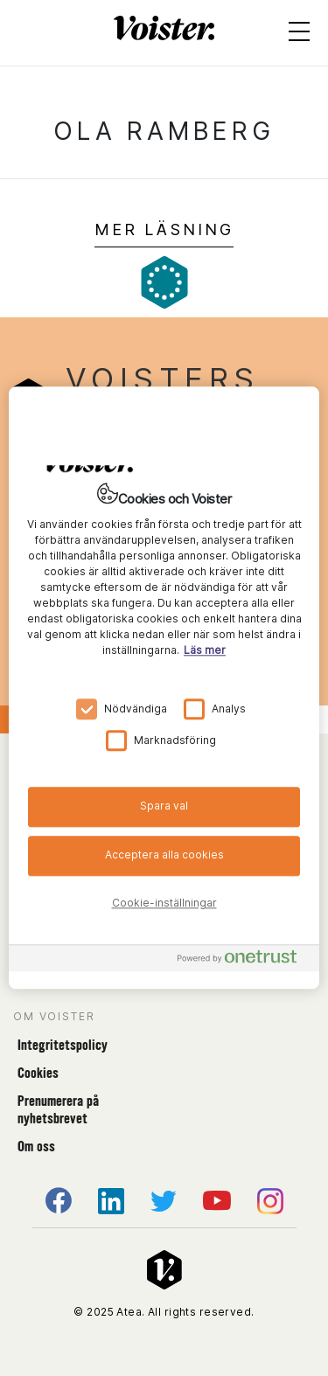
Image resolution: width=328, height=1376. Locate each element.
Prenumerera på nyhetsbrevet (58, 1110)
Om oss (36, 1146)
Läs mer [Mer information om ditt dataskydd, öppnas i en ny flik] (205, 650)
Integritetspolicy (62, 1045)
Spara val (164, 805)
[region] (164, 687)
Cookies (38, 1073)
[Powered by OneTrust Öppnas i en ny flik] (244, 961)
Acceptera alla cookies (164, 854)
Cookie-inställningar (164, 902)
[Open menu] (299, 35)
